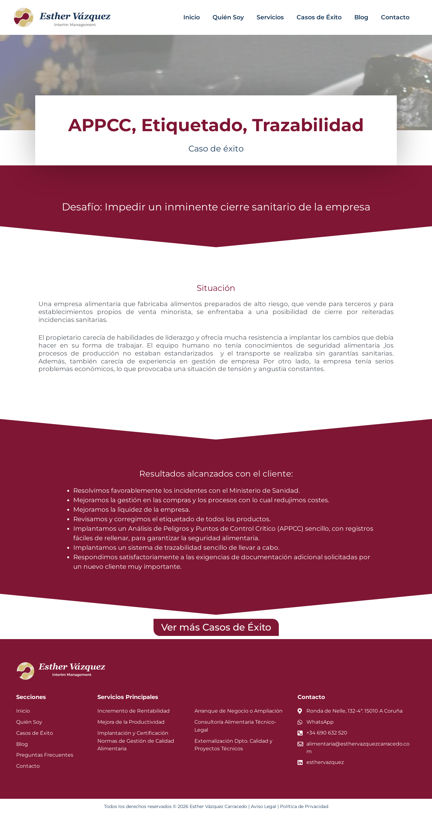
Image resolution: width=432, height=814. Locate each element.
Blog (361, 17)
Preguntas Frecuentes (44, 755)
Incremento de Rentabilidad (133, 711)
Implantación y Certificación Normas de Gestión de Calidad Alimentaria (135, 741)
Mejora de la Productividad (131, 722)
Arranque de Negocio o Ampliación (238, 711)
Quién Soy (228, 17)
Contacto (395, 17)
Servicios (270, 17)
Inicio (191, 17)
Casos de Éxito (319, 17)
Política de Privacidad (304, 806)
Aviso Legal (263, 806)
